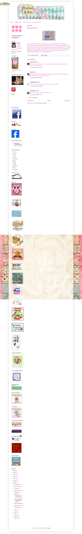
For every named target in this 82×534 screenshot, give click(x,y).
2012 (14, 476)
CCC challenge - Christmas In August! (18, 500)
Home (12, 22)
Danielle (15, 159)
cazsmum (32, 62)
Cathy (14, 157)
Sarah (31, 72)
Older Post (67, 100)
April (15, 516)
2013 (14, 474)
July (15, 510)
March (16, 518)
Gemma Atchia (14, 129)
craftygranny (33, 82)
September (17, 490)
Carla (14, 155)
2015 (14, 470)
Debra (14, 160)
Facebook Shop (18, 22)
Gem (19, 43)
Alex (14, 151)
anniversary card (18, 505)
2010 (14, 480)
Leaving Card (17, 507)
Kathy (14, 162)
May (15, 514)
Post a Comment (33, 97)
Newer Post (30, 100)
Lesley (14, 164)
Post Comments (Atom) (40, 103)
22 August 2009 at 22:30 (36, 86)
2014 (14, 472)
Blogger (48, 528)
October (16, 488)
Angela (15, 153)
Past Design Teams (36, 22)
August (16, 492)
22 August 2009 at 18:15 (36, 77)
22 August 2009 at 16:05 (36, 67)
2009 (14, 482)
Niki (14, 167)
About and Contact (27, 22)
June (15, 512)
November (17, 486)
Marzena (15, 166)
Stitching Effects (18, 503)
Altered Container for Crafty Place (18, 496)
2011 (14, 478)
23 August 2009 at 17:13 (36, 94)
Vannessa (15, 169)
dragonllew (33, 90)
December (17, 484)
